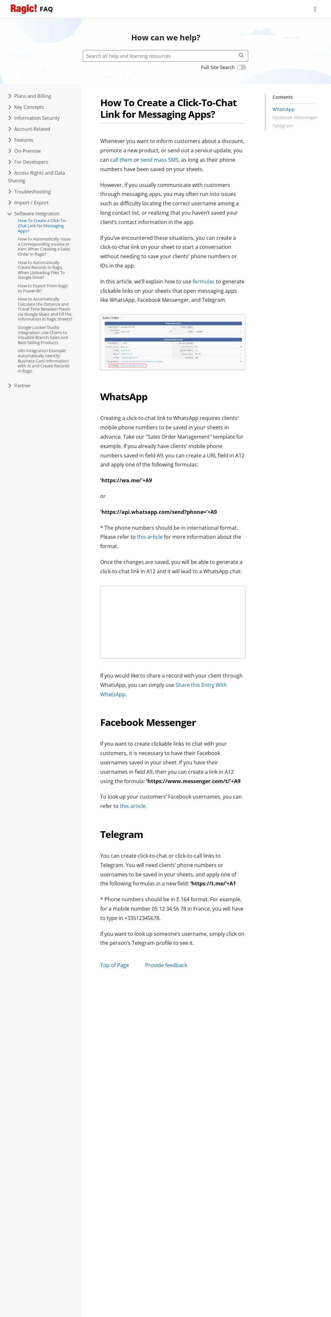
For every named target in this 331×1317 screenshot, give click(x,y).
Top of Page (114, 965)
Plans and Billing (29, 96)
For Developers (28, 161)
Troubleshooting (29, 191)
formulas (204, 281)
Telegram (282, 126)
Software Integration (33, 213)
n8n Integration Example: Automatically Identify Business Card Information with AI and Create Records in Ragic (43, 360)
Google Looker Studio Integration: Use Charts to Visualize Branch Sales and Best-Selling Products (43, 334)
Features (20, 140)
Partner (19, 385)
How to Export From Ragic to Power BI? (43, 288)
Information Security (34, 118)
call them (121, 159)
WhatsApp (283, 109)
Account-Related (29, 129)
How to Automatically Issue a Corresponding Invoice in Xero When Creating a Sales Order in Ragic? (44, 246)
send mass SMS (159, 159)
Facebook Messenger (295, 117)
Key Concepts (26, 107)
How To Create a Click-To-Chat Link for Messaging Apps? (42, 225)
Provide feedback (166, 965)
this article (150, 536)
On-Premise (24, 151)
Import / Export (28, 202)
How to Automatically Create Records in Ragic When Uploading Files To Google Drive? (41, 270)
